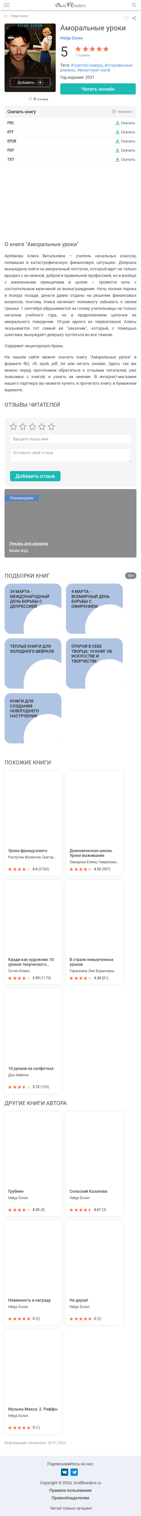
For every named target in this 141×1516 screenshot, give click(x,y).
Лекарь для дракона (28, 544)
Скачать (128, 123)
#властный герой (93, 70)
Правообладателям (70, 1497)
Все (130, 576)
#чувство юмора (87, 65)
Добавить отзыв (35, 476)
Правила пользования (70, 1490)
